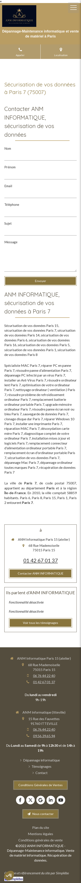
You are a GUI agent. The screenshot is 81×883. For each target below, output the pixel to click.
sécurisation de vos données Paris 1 (30, 350)
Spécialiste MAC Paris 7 (22, 365)
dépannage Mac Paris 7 (21, 462)
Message (10, 242)
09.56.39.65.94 (44, 736)
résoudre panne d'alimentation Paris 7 (43, 370)
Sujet (8, 223)
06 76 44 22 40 (44, 676)
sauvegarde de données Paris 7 (45, 414)
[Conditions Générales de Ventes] (40, 785)
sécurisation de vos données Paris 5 (44, 345)
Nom (7, 148)
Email (8, 186)
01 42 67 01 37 (40, 560)
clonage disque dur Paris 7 (23, 419)
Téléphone (11, 204)
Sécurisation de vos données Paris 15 (31, 325)
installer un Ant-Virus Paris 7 (25, 380)
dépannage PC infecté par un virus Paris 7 (34, 375)
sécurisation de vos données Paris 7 (30, 330)
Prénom (10, 167)
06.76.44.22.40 (44, 729)
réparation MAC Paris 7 (22, 428)
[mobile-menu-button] (73, 7)
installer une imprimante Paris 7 (39, 424)
